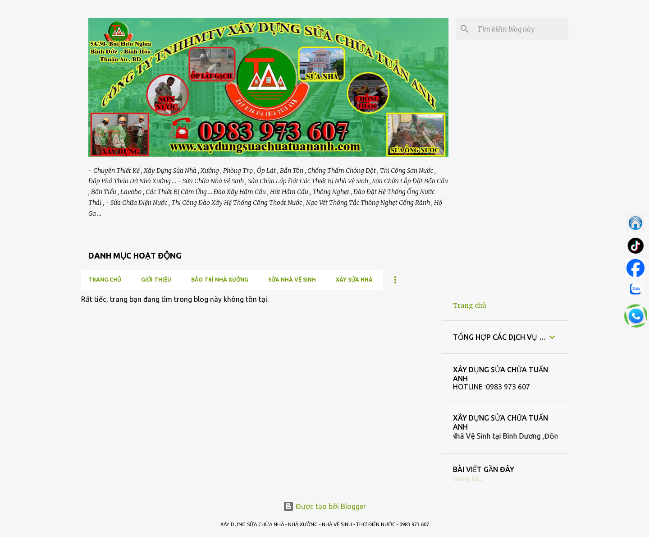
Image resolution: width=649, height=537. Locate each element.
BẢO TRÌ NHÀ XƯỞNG (219, 279)
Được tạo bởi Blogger (324, 506)
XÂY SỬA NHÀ (354, 279)
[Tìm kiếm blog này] (521, 29)
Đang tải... (468, 479)
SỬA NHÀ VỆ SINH (292, 279)
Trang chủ (104, 279)
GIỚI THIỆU (156, 279)
